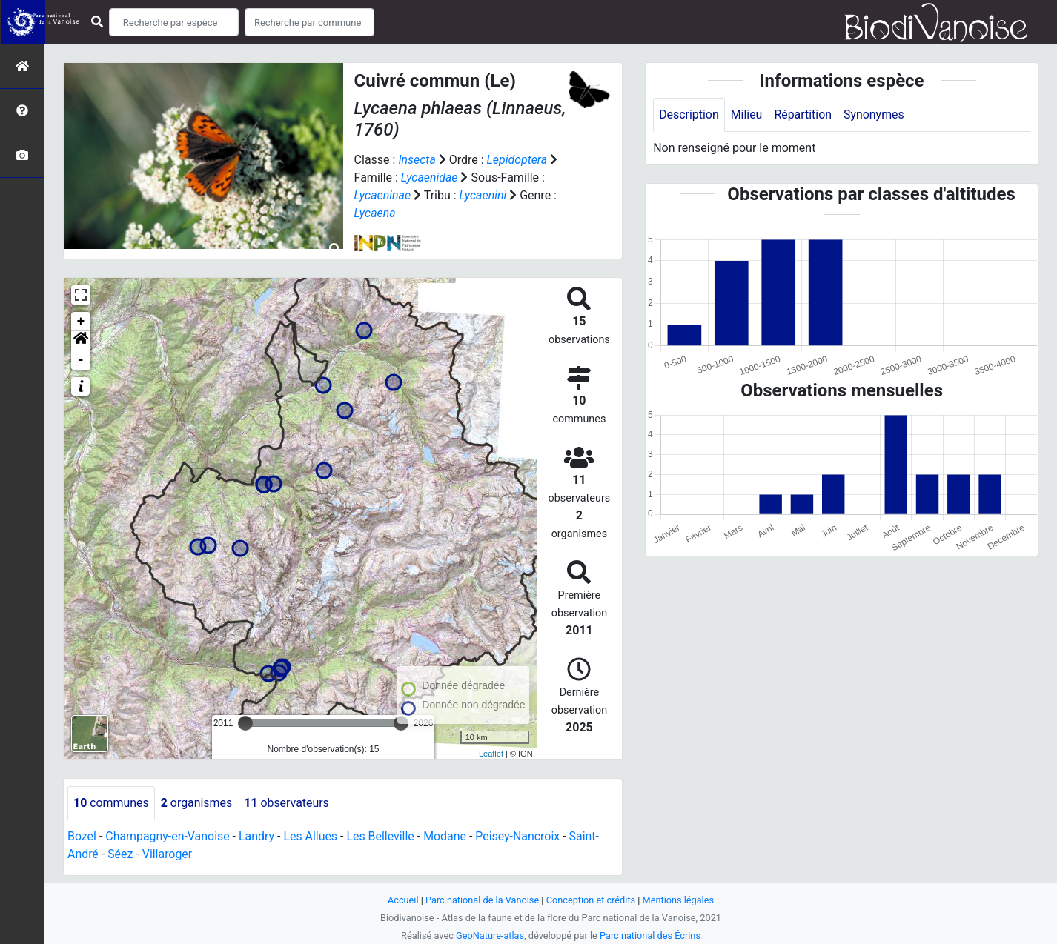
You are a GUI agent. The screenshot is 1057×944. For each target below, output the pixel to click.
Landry (257, 836)
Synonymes (874, 114)
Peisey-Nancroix (520, 836)
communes (111, 803)
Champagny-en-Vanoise (168, 836)
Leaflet (491, 753)
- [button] (81, 360)
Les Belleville (382, 836)
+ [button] (81, 321)
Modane (446, 836)
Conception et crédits (591, 899)
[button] (80, 340)
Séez (120, 854)
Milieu (747, 114)
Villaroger (167, 854)
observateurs (287, 803)
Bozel (81, 836)
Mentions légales (679, 899)
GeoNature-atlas (489, 935)
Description (689, 114)
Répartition (803, 114)
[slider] (245, 723)
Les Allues (312, 836)
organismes (197, 803)
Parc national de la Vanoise (482, 899)
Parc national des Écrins (650, 935)
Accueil (402, 899)
